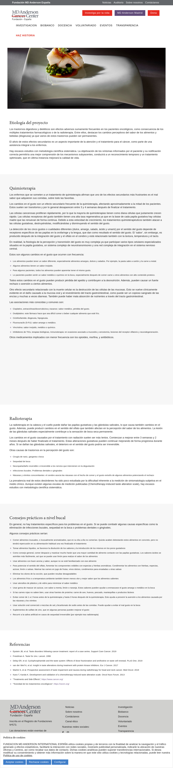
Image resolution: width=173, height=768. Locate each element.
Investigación (125, 707)
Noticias (106, 2)
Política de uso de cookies (17, 755)
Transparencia (127, 25)
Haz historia (25, 35)
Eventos (106, 25)
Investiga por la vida (97, 13)
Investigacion (26, 25)
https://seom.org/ (61, 684)
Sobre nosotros (134, 2)
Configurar (60, 762)
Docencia (65, 25)
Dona (153, 13)
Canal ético (71, 721)
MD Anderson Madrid (130, 13)
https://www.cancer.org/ (52, 679)
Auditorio (119, 2)
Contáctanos (152, 2)
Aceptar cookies (14, 762)
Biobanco (47, 25)
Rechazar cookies (39, 762)
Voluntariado (86, 25)
